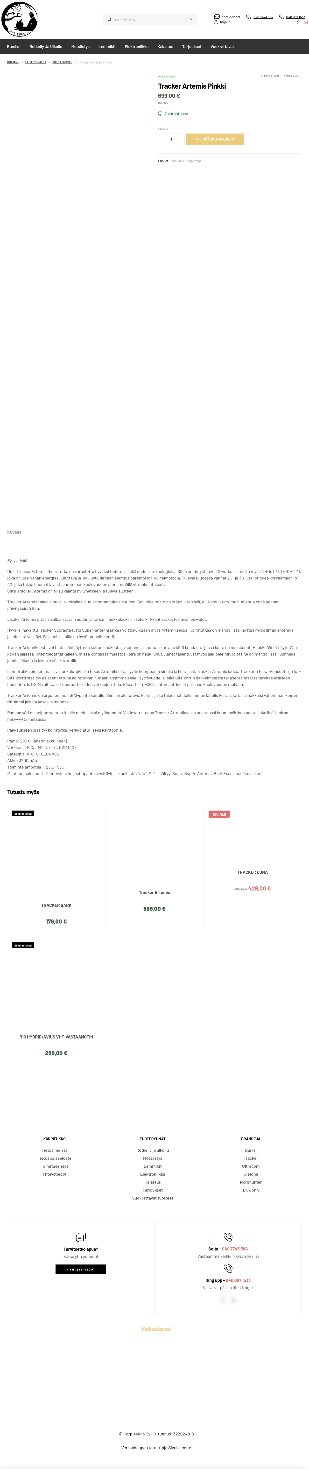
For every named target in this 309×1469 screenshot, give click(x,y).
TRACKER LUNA (252, 872)
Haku (191, 19)
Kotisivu (13, 62)
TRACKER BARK (56, 905)
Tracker (175, 161)
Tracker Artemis (154, 892)
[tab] (14, 532)
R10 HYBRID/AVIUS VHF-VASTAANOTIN (56, 1036)
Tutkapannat (62, 62)
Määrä (163, 129)
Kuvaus (14, 532)
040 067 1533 (238, 1280)
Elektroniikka (35, 62)
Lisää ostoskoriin (216, 139)
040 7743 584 (235, 1248)
